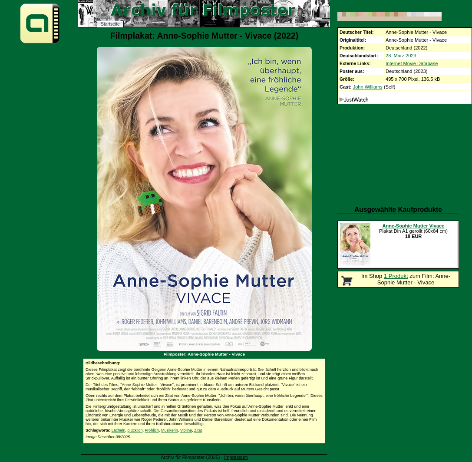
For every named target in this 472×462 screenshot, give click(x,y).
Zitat (198, 430)
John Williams (368, 86)
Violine (186, 430)
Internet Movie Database (412, 63)
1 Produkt (396, 276)
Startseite (110, 24)
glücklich (135, 430)
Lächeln (118, 430)
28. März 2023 (401, 55)
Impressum (236, 457)
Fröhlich (152, 430)
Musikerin (169, 430)
